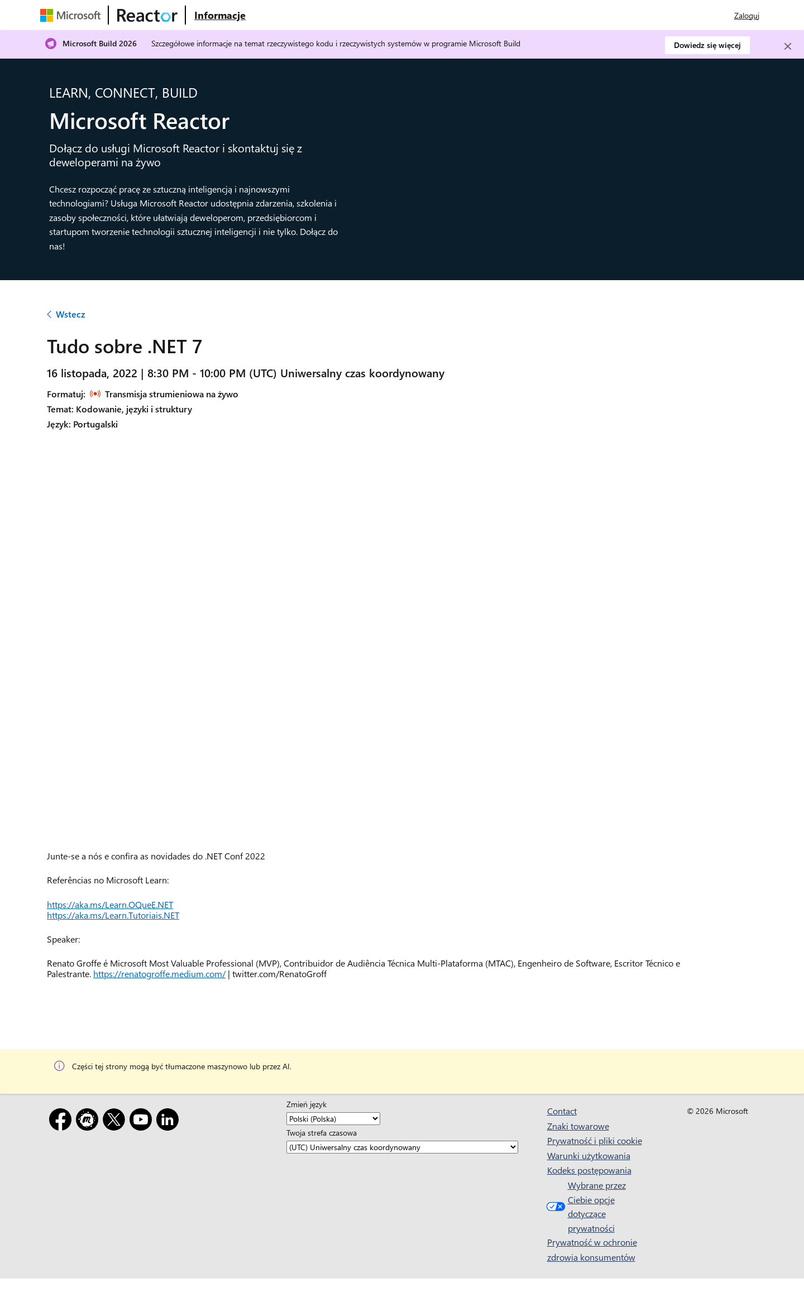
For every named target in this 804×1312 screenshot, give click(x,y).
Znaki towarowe (578, 1126)
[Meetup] (89, 1121)
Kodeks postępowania (589, 1170)
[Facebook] (62, 1121)
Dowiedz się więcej (707, 45)
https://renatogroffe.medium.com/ (159, 973)
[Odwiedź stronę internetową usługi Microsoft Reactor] (147, 15)
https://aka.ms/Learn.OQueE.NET (110, 904)
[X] (116, 1121)
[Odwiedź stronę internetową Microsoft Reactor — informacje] (220, 15)
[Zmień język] (333, 1118)
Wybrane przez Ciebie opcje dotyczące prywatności (585, 1206)
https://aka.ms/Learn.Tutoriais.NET (113, 915)
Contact (562, 1111)
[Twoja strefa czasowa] (402, 1147)
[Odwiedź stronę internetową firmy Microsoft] (72, 15)
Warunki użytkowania (588, 1155)
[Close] (788, 46)
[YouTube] (143, 1121)
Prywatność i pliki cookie (594, 1140)
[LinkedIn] (169, 1121)
